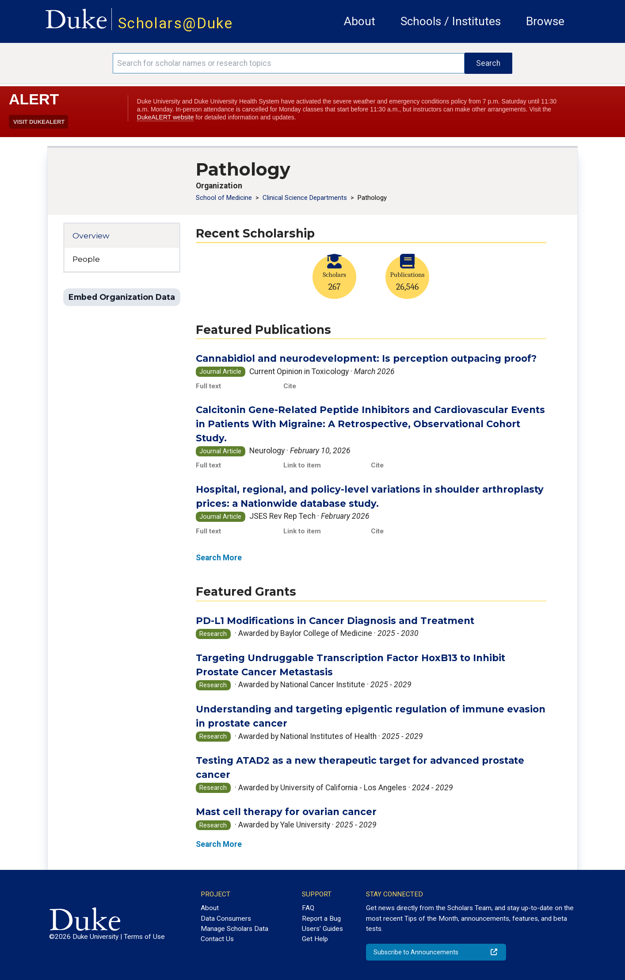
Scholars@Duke (175, 23)
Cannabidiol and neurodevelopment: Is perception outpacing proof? (366, 358)
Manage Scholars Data (234, 929)
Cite (289, 386)
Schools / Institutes (450, 21)
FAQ (308, 908)
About (359, 21)
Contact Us (217, 939)
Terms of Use (144, 937)
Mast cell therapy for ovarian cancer (286, 811)
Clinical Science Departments (306, 198)
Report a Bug (321, 919)
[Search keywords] (288, 63)
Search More (219, 557)
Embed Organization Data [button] (122, 297)
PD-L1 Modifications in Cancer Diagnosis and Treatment (335, 620)
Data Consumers (226, 919)
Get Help (315, 939)
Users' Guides (322, 929)
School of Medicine (225, 198)
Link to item (302, 465)
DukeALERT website (165, 117)
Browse (545, 21)
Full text (208, 386)
